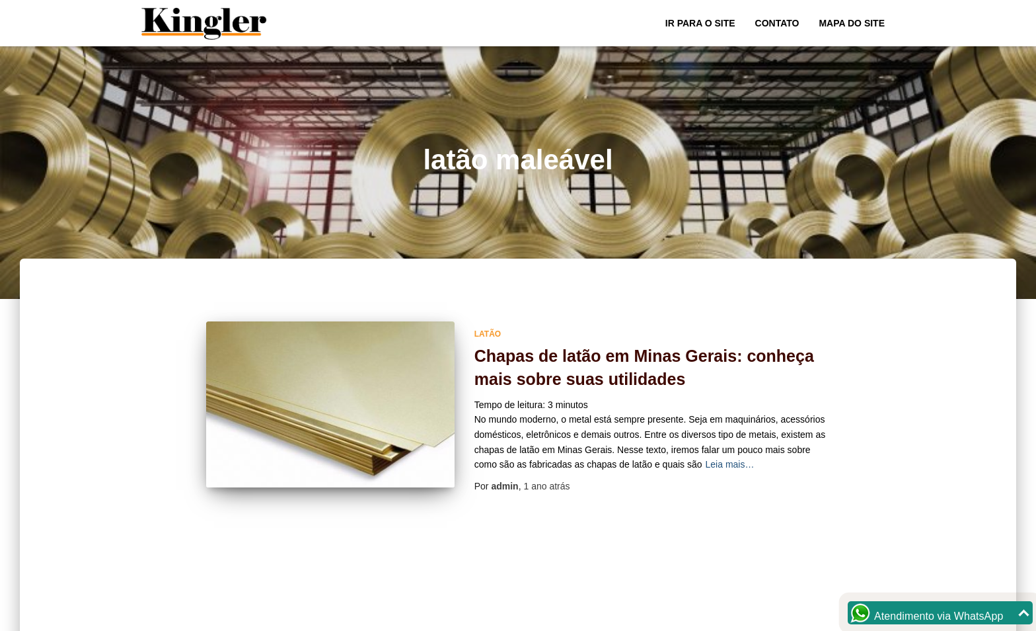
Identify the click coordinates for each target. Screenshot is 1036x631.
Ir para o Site (700, 23)
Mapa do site (852, 23)
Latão (487, 334)
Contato (777, 23)
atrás (546, 486)
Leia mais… (730, 464)
